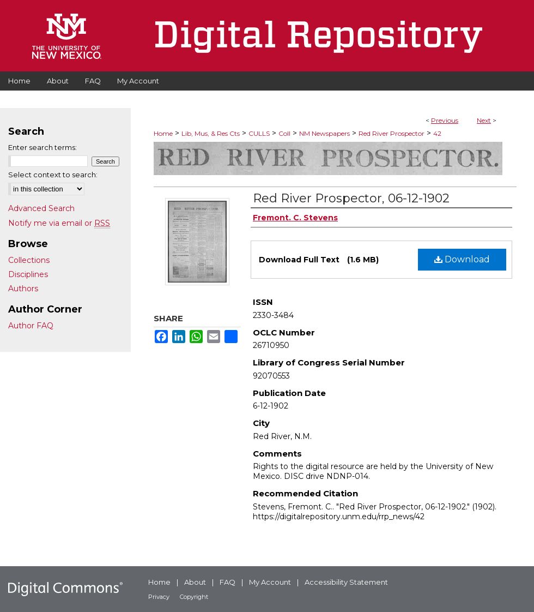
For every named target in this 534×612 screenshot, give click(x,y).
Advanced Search (41, 208)
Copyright (194, 597)
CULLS (259, 133)
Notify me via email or (59, 223)
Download (462, 259)
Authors (23, 288)
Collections (29, 260)
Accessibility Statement (346, 582)
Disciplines (28, 274)
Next (484, 120)
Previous (444, 120)
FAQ (227, 582)
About (195, 582)
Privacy (158, 597)
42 (437, 133)
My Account (270, 582)
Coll (284, 133)
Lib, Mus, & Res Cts (210, 133)
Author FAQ (30, 326)
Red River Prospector (391, 133)
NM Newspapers (324, 133)
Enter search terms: (42, 147)
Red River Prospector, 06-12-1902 (351, 198)
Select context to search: (53, 174)
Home (163, 133)
